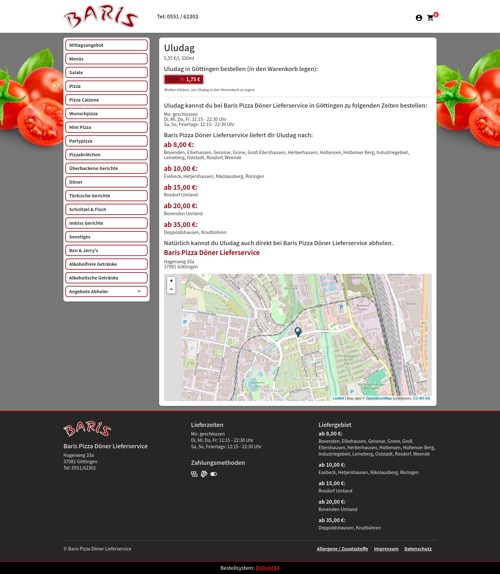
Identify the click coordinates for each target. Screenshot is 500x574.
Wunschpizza (83, 113)
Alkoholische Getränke (93, 277)
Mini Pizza (80, 127)
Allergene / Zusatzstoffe (342, 548)
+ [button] (171, 281)
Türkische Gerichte (89, 195)
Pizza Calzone (84, 99)
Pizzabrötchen (84, 154)
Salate (76, 72)
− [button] (171, 289)
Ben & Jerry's (83, 250)
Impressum (386, 548)
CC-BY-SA (421, 398)
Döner (76, 182)
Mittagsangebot (86, 45)
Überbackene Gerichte (93, 168)
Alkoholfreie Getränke (93, 264)
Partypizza (80, 141)
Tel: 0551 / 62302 (177, 16)
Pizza (75, 86)
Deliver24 (268, 567)
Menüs (76, 58)
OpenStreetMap (379, 398)
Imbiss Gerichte (86, 223)
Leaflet (338, 398)
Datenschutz (418, 548)
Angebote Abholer (105, 291)
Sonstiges (79, 236)
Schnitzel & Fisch (87, 209)
